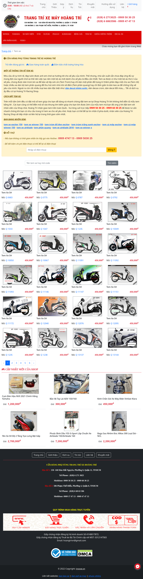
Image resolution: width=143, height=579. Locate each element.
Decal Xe (119, 34)
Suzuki (46, 34)
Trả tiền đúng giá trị (14, 64)
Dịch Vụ (71, 6)
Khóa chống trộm (103, 34)
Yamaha (16, 34)
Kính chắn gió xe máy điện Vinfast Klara (117, 398)
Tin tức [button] (78, 455)
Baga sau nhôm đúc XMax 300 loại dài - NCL (117, 434)
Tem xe (88, 34)
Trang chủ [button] (38, 455)
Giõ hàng (132, 5)
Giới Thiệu (54, 6)
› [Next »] (33, 363)
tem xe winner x (84, 127)
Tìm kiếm (112, 163)
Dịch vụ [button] (66, 455)
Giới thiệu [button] (53, 455)
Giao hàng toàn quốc (37, 64)
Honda (6, 34)
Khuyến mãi (90, 6)
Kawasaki (66, 34)
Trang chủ (42, 6)
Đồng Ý (111, 149)
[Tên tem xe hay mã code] (65, 163)
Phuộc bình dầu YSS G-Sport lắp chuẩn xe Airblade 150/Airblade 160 (70, 434)
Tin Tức (80, 6)
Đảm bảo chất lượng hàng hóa (67, 64)
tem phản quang (42, 127)
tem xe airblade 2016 (63, 127)
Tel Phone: (64, 475)
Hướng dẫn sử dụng (108, 6)
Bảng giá (78, 34)
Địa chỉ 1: (46, 470)
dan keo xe (64, 576)
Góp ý (62, 6)
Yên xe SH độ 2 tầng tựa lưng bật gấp (21, 436)
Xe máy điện (28, 34)
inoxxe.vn (80, 568)
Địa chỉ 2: (49, 486)
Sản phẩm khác (10, 40)
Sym (38, 34)
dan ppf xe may (78, 576)
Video (22, 40)
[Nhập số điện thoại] (66, 149)
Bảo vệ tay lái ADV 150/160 (63, 398)
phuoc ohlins (95, 576)
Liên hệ (122, 6)
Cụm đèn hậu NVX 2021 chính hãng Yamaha (20, 397)
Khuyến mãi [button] (103, 455)
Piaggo (56, 34)
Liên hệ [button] (89, 455)
